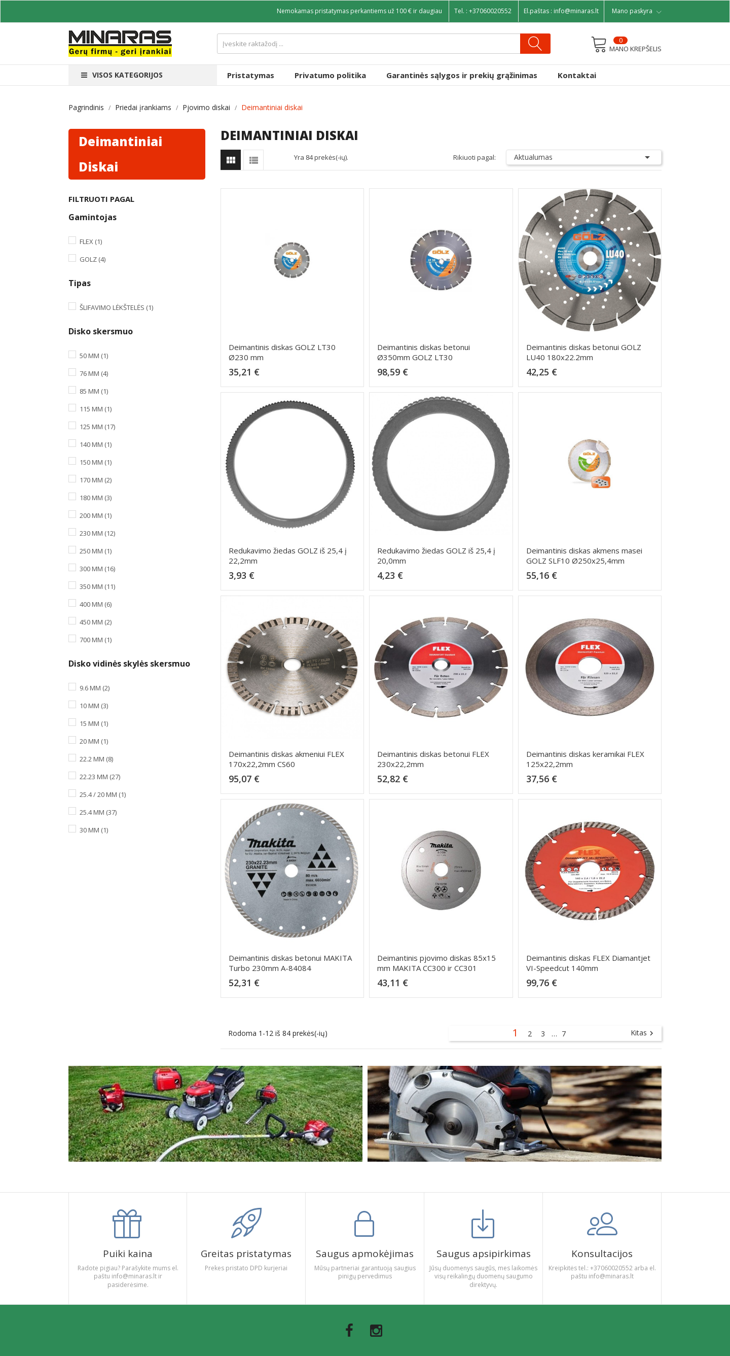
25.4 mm (98, 812)
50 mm (94, 355)
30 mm (94, 830)
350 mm (97, 586)
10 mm (94, 705)
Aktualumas (584, 157)
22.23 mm (100, 776)
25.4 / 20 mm (103, 794)
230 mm (97, 533)
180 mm (96, 497)
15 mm (94, 723)
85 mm (94, 391)
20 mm (94, 741)
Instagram (376, 1330)
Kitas (643, 1033)
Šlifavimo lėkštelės (116, 307)
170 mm (96, 479)
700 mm (96, 639)
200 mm (96, 515)
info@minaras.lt (576, 11)
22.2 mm (96, 758)
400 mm (96, 604)
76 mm (94, 373)
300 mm (97, 568)
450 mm (96, 622)
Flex (91, 241)
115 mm (96, 408)
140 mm (96, 444)
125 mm (97, 426)
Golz (92, 259)
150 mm (96, 462)
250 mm (96, 550)
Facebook (349, 1330)
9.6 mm (95, 687)
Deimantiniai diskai (120, 154)
